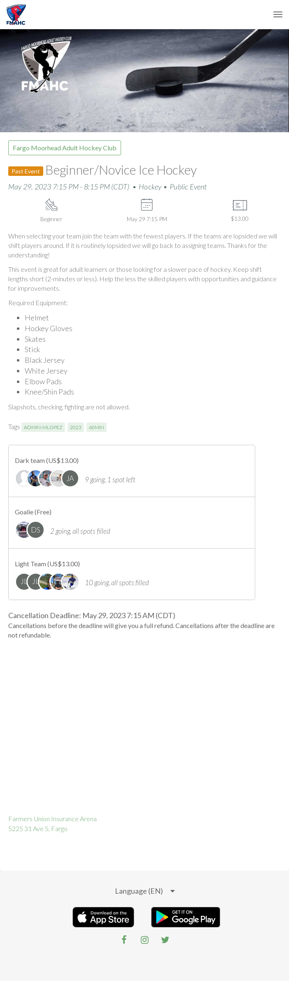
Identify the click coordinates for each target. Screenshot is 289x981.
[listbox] (145, 891)
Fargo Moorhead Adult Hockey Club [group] (65, 148)
